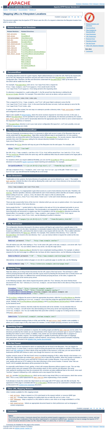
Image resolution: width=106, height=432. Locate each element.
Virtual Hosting (26, 115)
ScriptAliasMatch (28, 66)
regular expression (28, 162)
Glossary (95, 4)
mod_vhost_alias (13, 54)
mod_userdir (12, 52)
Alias (23, 34)
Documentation (23, 9)
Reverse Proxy (90, 39)
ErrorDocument (27, 44)
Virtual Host (16, 126)
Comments (89, 51)
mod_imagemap (12, 42)
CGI (14, 156)
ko (78, 17)
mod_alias (11, 36)
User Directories (91, 34)
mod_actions (12, 34)
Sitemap (102, 4)
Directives (85, 4)
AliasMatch (25, 36)
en (69, 17)
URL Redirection (91, 36)
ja (75, 17)
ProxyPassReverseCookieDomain (33, 52)
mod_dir (10, 40)
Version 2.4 (32, 9)
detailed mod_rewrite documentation (39, 339)
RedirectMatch (27, 58)
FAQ (90, 4)
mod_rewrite (12, 48)
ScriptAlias (26, 64)
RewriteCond (26, 60)
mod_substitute (16, 313)
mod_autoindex (12, 38)
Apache (5, 9)
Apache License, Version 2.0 (23, 428)
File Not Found (90, 43)
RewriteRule (26, 62)
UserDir (24, 68)
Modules (78, 4)
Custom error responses (26, 385)
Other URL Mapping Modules (95, 45)
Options (24, 46)
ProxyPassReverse (28, 50)
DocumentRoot (90, 28)
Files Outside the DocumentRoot (91, 31)
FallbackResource (26, 375)
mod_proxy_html (55, 320)
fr (72, 17)
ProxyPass (25, 48)
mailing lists (69, 421)
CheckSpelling (27, 38)
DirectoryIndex (27, 40)
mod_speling (12, 50)
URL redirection (19, 350)
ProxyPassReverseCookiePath (32, 54)
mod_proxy (11, 46)
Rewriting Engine (91, 41)
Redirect (24, 56)
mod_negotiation (13, 44)
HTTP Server (13, 9)
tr (81, 17)
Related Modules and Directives (22, 27)
